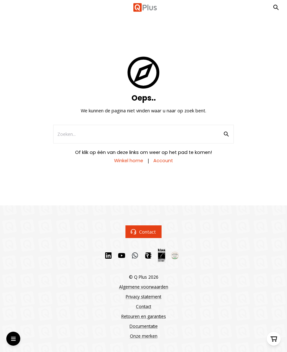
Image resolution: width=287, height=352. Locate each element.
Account (163, 160)
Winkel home (128, 160)
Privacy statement (143, 297)
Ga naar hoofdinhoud (34, 12)
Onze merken (143, 336)
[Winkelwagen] (274, 339)
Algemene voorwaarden (143, 287)
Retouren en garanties (143, 316)
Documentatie (144, 326)
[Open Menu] (13, 339)
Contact (143, 231)
